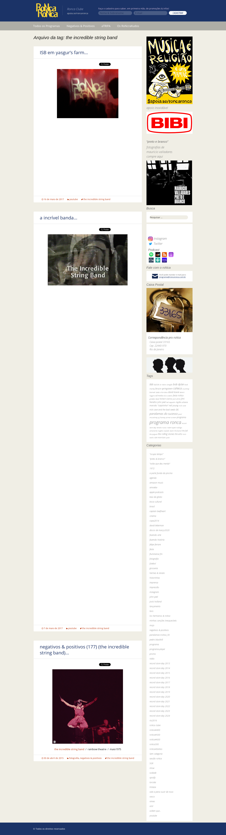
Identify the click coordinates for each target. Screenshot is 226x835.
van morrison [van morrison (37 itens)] (160, 437)
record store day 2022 (160, 706)
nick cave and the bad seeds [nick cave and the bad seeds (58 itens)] (162, 409)
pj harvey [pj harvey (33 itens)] (161, 417)
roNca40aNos (156, 749)
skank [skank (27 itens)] (172, 431)
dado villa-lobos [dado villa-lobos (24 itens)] (162, 392)
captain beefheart (158, 511)
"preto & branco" (157, 458)
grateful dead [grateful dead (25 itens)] (154, 399)
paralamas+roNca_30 (160, 634)
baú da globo (156, 496)
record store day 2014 (160, 668)
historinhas (155, 577)
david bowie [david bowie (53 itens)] (173, 392)
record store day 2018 (160, 687)
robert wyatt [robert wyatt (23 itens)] (171, 428)
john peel (154, 596)
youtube (73, 199)
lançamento (155, 606)
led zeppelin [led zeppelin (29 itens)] (170, 402)
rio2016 (153, 720)
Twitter (155, 244)
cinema (153, 515)
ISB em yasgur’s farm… (64, 52)
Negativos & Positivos (81, 26)
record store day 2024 (160, 715)
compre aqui (154, 156)
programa (154, 644)
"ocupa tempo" (156, 454)
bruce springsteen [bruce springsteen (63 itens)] (164, 388)
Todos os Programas (46, 26)
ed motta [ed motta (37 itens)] (159, 395)
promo (153, 653)
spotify (153, 777)
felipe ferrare (155, 544)
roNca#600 (155, 739)
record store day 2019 (160, 691)
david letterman (157, 525)
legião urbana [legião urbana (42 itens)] (182, 402)
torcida (153, 782)
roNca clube (155, 725)
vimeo (152, 801)
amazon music (156, 482)
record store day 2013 (160, 663)
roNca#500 (155, 734)
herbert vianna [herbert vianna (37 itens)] (166, 399)
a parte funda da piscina (161, 473)
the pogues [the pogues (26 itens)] (153, 434)
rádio (152, 658)
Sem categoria (156, 753)
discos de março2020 (160, 530)
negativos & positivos (91, 758)
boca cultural (156, 501)
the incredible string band (96, 199)
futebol (153, 563)
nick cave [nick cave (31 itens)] (182, 405)
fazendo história (157, 539)
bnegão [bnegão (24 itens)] (169, 384)
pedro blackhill (156, 639)
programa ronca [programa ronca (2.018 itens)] (165, 422)
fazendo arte (155, 534)
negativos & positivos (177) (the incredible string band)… (84, 650)
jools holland (156, 601)
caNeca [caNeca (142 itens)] (177, 388)
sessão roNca (156, 758)
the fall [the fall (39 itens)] (185, 430)
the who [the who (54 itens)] (178, 434)
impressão (154, 587)
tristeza (153, 787)
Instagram (157, 238)
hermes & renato (157, 573)
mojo (152, 625)
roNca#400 (155, 730)
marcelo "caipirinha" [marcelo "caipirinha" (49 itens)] (159, 405)
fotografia (74, 758)
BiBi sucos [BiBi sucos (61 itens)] (154, 384)
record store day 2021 (160, 701)
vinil (151, 806)
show (152, 768)
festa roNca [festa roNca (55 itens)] (178, 395)
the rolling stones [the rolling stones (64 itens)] (166, 433)
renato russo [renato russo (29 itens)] (162, 427)
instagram (154, 592)
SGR (151, 763)
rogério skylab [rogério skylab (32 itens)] (163, 430)
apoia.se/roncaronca (77, 13)
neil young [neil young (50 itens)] (173, 405)
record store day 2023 (160, 710)
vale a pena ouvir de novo (161, 791)
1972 (152, 468)
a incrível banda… (58, 218)
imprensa (154, 582)
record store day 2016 (160, 677)
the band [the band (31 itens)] (177, 430)
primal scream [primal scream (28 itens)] (171, 417)
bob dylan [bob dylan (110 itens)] (178, 384)
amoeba (153, 487)
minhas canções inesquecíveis (163, 620)
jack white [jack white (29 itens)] (176, 399)
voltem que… (155, 810)
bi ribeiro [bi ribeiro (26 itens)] (163, 384)
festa (152, 549)
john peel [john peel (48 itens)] (161, 402)
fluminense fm (156, 554)
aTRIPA (105, 26)
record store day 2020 (160, 696)
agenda (153, 477)
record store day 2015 (160, 672)
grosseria (154, 568)
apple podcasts (157, 492)
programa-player (157, 649)
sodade (153, 772)
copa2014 (154, 520)
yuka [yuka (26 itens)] (168, 437)
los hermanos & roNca (160, 615)
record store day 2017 (160, 682)
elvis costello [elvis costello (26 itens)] (168, 395)
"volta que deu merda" (160, 463)
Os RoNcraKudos (128, 26)
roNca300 (154, 744)
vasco (152, 796)
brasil (152, 506)
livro (151, 611)
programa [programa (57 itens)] (181, 417)
